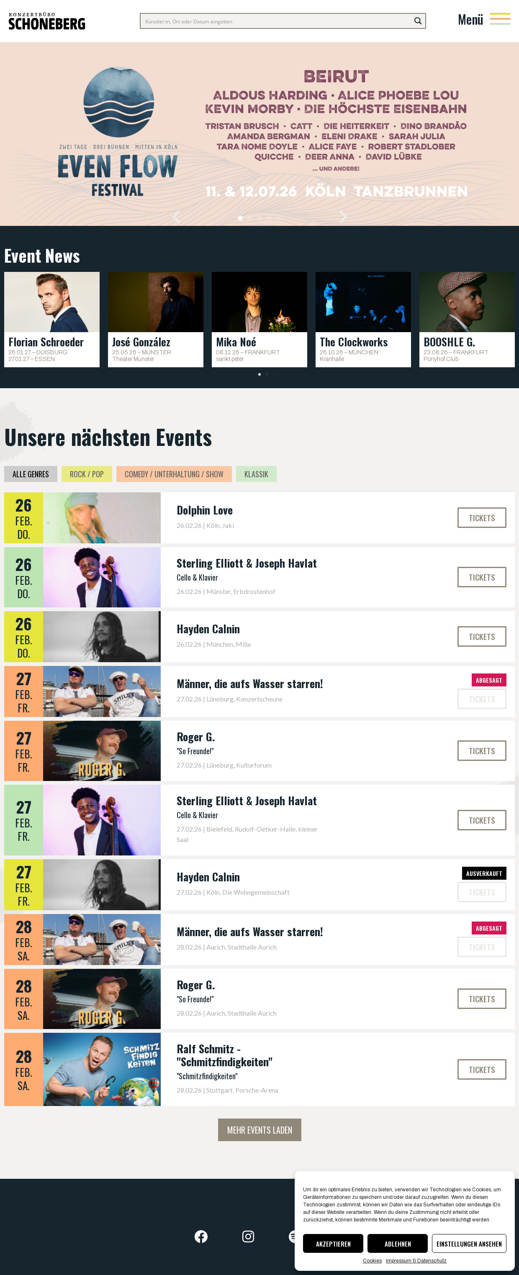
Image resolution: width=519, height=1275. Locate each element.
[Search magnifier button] (418, 21)
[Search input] (276, 20)
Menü (470, 19)
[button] (176, 217)
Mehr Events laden (259, 1130)
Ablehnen (398, 1243)
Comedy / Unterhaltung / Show (174, 474)
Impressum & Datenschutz (416, 1261)
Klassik (256, 474)
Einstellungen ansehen (469, 1243)
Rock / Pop (87, 474)
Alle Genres (31, 474)
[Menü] (500, 18)
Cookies (372, 1261)
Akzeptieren (333, 1243)
